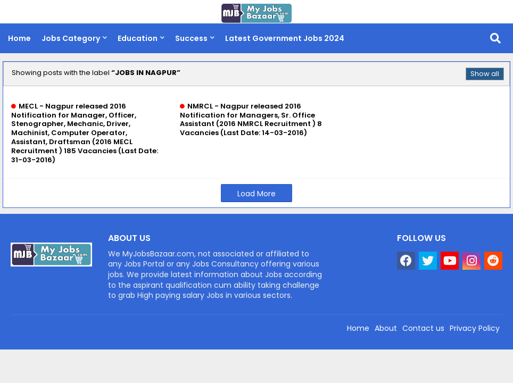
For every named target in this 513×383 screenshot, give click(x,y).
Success (191, 38)
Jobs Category (71, 38)
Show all (484, 74)
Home (19, 38)
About (386, 328)
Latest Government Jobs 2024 (284, 38)
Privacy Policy (475, 328)
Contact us (423, 328)
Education (138, 38)
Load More (256, 193)
